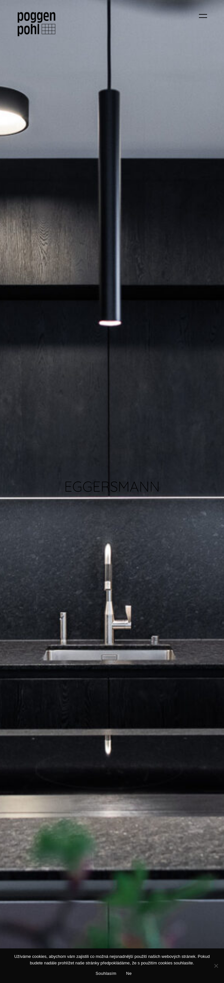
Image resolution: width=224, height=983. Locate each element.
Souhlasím (106, 973)
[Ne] (216, 965)
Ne (129, 973)
